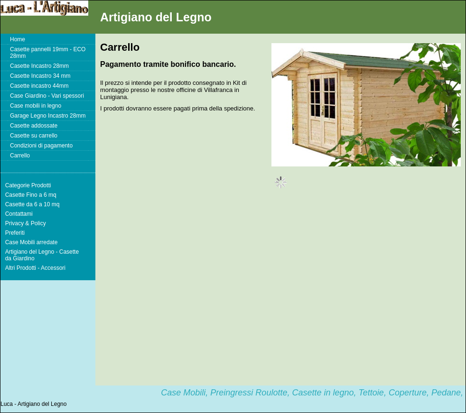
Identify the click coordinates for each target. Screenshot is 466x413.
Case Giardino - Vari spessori (47, 95)
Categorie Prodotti (28, 185)
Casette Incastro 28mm (39, 66)
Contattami (19, 214)
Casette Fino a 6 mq (30, 195)
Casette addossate (33, 125)
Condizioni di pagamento (41, 145)
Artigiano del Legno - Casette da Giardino (42, 255)
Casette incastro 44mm (39, 86)
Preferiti (15, 232)
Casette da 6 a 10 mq (32, 204)
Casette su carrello (33, 135)
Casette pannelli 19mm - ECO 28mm (47, 52)
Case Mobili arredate (31, 242)
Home (17, 39)
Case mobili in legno (35, 105)
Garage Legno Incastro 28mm (47, 115)
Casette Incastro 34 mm (40, 76)
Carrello (20, 155)
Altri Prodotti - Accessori (35, 268)
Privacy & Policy (25, 223)
